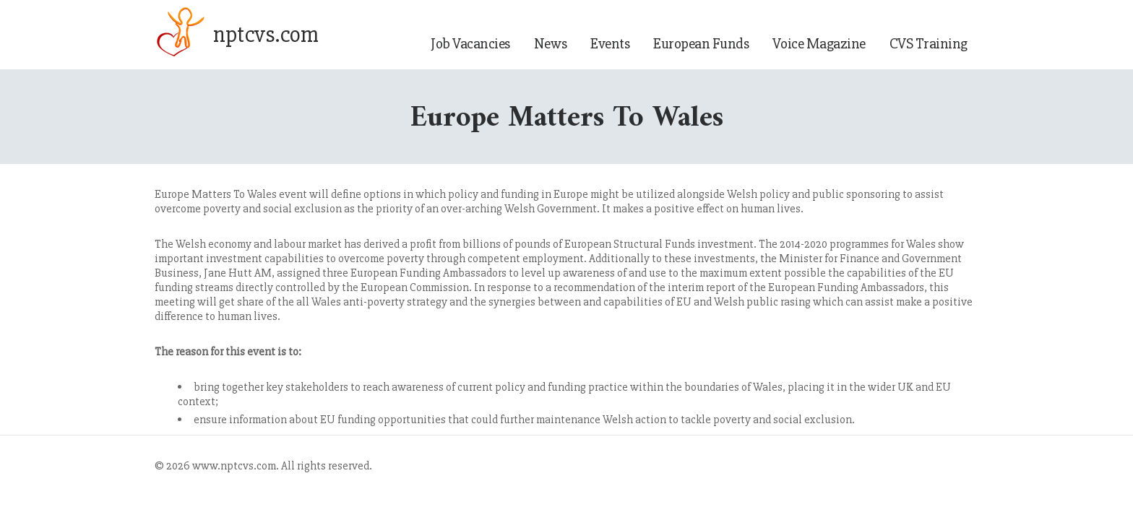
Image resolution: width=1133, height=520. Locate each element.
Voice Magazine (818, 44)
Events (609, 44)
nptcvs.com (265, 34)
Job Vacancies (470, 44)
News (550, 44)
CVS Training (928, 44)
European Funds (701, 44)
